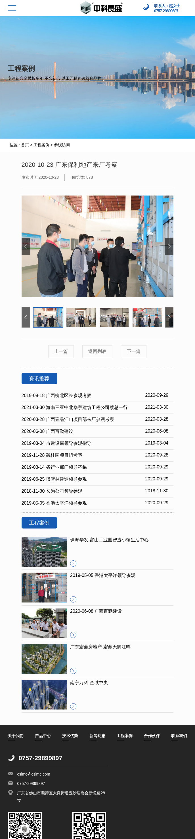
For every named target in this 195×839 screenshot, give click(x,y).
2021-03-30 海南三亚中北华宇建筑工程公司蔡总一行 (75, 407)
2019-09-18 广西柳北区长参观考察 (56, 395)
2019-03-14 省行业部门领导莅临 (54, 467)
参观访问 (62, 145)
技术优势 (70, 735)
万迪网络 (58, 832)
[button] (169, 246)
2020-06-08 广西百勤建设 (47, 431)
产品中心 (43, 735)
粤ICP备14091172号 (58, 826)
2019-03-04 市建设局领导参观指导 (56, 443)
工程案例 (41, 145)
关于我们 (16, 735)
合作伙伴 (152, 735)
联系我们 (179, 735)
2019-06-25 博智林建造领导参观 (54, 479)
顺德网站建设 (37, 832)
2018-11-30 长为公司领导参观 (52, 491)
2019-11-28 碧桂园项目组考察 (52, 455)
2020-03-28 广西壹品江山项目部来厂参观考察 (68, 419)
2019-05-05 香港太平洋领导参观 (54, 503)
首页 (25, 145)
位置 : (15, 145)
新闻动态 (97, 735)
